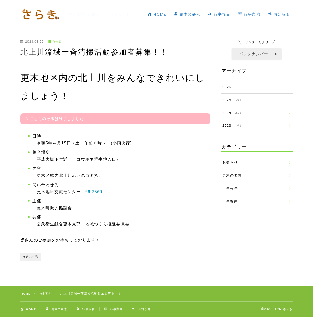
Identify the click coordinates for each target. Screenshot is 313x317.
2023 (230, 126)
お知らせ (169, 20)
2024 (230, 113)
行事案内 (256, 8)
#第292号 (30, 257)
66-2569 (94, 191)
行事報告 (226, 8)
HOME (164, 8)
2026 (229, 87)
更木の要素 (194, 8)
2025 (230, 100)
